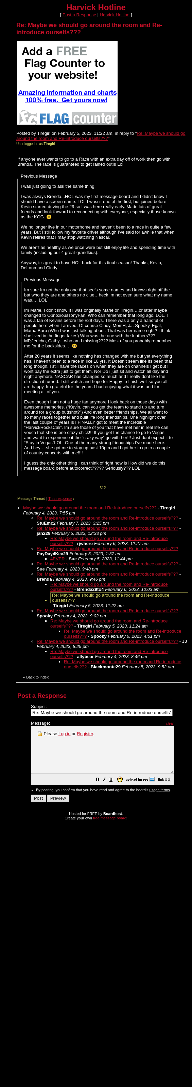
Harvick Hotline (114, 14)
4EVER (57, 558)
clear (187, 723)
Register (85, 733)
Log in (64, 733)
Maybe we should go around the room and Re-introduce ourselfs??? (89, 507)
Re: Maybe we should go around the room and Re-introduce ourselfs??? (100, 136)
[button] (114, 789)
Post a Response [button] (79, 14)
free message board (109, 827)
